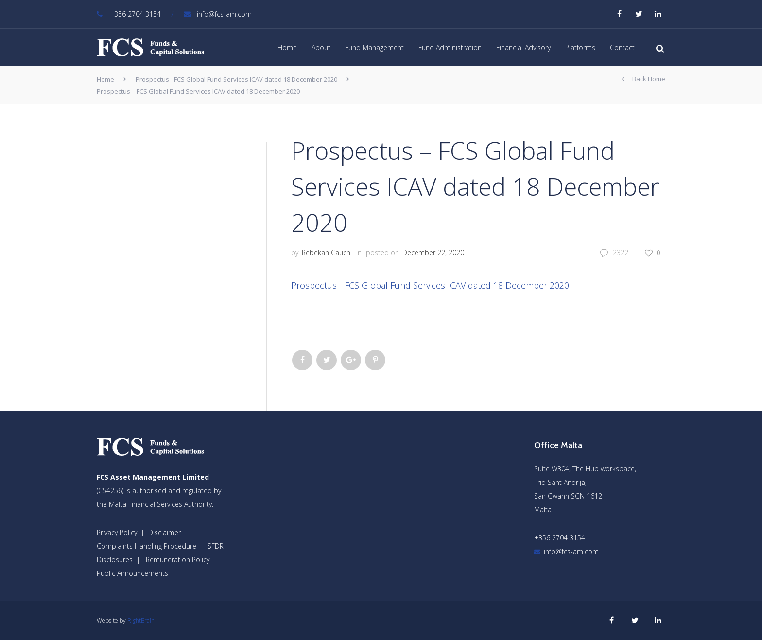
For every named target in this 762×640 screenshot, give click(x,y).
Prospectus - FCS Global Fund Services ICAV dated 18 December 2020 (236, 79)
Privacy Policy (117, 532)
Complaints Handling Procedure (146, 546)
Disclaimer (164, 532)
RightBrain (141, 620)
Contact (622, 47)
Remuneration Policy (177, 559)
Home (287, 47)
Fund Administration (450, 47)
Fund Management (374, 47)
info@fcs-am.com (218, 13)
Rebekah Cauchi (327, 252)
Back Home (643, 79)
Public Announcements (132, 573)
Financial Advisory (523, 47)
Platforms (580, 47)
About (321, 47)
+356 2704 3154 (129, 13)
